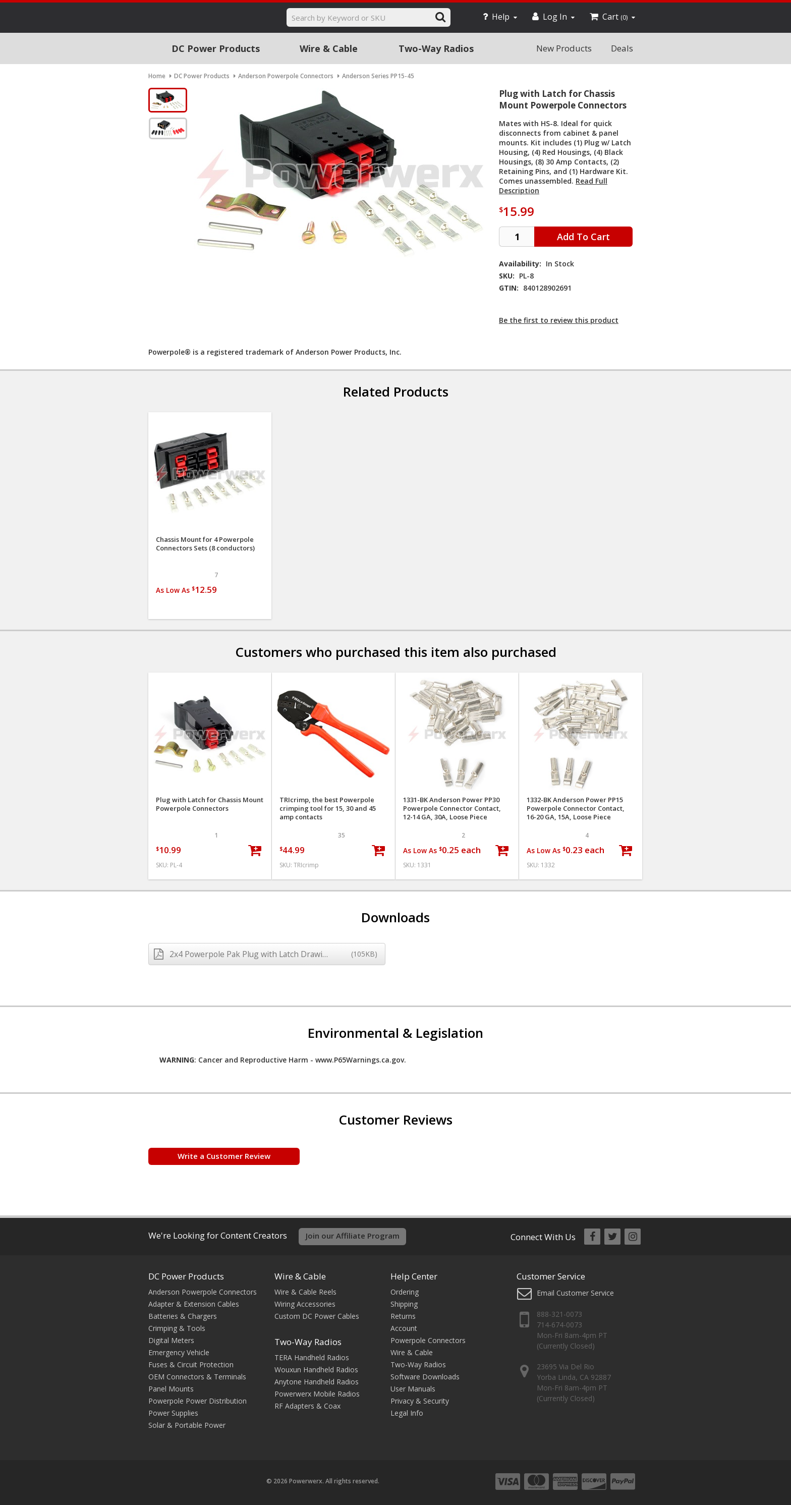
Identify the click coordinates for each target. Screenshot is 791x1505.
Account (403, 1328)
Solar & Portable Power (186, 1425)
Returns (403, 1316)
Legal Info (406, 1413)
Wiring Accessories (304, 1304)
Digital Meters (171, 1340)
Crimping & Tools (176, 1328)
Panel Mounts (171, 1388)
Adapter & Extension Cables (193, 1304)
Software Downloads (425, 1376)
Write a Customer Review (224, 1156)
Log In (553, 16)
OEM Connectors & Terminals (197, 1376)
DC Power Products (216, 48)
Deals (622, 48)
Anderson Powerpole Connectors (202, 1292)
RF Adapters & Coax (307, 1406)
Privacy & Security (419, 1401)
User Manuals (412, 1388)
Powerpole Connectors (428, 1340)
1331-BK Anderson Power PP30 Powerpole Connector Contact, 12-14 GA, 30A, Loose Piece (452, 808)
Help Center (413, 1276)
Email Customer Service (575, 1293)
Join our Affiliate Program (353, 1236)
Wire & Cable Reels (305, 1292)
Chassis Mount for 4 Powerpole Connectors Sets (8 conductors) (205, 543)
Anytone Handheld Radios (316, 1381)
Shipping (404, 1304)
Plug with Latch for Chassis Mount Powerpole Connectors (209, 804)
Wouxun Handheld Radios (316, 1369)
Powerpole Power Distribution (197, 1401)
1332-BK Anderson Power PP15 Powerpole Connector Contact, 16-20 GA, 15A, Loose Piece (576, 808)
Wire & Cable (329, 48)
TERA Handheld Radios (311, 1357)
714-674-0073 (559, 1324)
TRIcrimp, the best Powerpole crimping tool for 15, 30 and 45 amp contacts (327, 808)
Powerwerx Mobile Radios (317, 1394)
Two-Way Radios (436, 48)
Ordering (404, 1292)
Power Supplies (173, 1413)
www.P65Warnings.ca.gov (359, 1060)
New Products (564, 48)
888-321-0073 (559, 1314)
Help (500, 16)
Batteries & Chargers (182, 1316)
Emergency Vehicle (178, 1352)
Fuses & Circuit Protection (191, 1364)
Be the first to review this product (558, 320)
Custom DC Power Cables (316, 1316)
